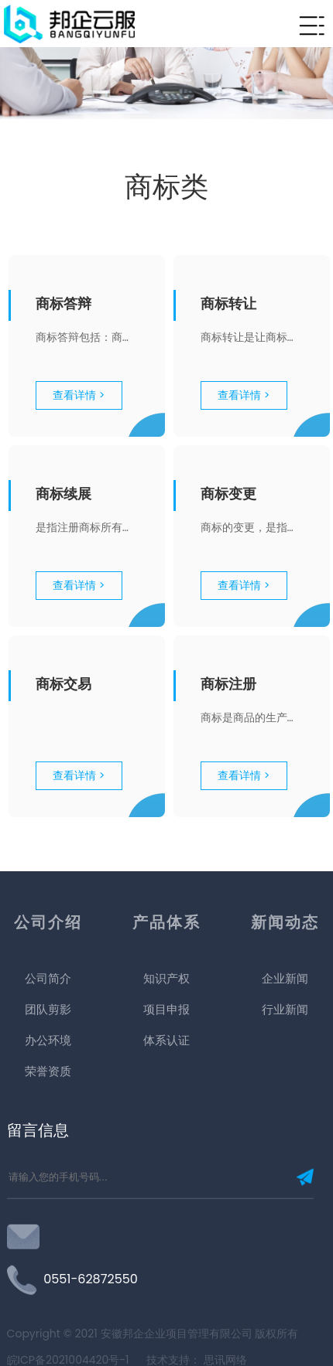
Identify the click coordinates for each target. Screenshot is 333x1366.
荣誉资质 (48, 1154)
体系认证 (166, 1124)
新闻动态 (285, 1006)
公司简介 (48, 1062)
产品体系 (166, 1006)
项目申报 (166, 1093)
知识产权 (166, 1062)
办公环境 (48, 1124)
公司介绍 (48, 1006)
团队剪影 (48, 1093)
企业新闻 (285, 1062)
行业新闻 (285, 1093)
